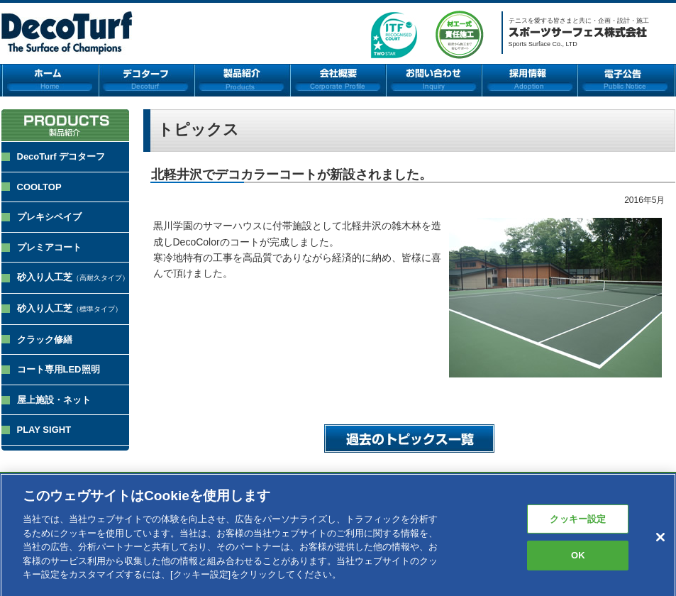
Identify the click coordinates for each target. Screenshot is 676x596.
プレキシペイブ (49, 216)
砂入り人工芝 (73, 277)
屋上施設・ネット (54, 399)
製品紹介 (242, 80)
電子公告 (626, 80)
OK (578, 560)
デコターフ (146, 80)
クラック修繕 (44, 339)
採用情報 (529, 80)
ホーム (50, 80)
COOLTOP (39, 187)
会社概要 (338, 80)
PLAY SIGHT (44, 429)
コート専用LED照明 (58, 369)
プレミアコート (49, 247)
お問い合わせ (434, 80)
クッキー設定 (578, 523)
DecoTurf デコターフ (61, 156)
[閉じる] (660, 541)
